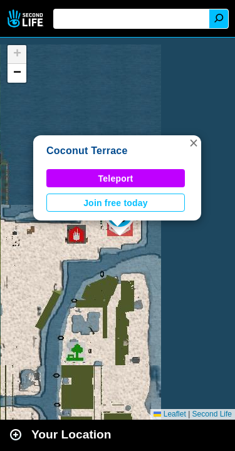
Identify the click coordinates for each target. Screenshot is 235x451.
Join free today (115, 203)
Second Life (26, 18)
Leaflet (169, 414)
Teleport (115, 179)
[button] (193, 142)
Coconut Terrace (87, 150)
